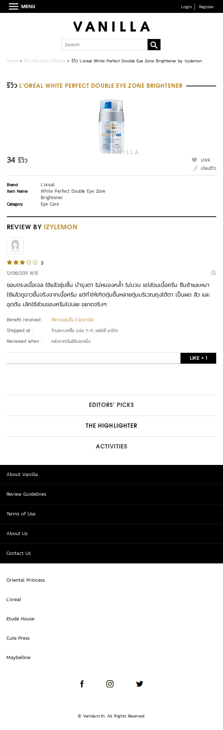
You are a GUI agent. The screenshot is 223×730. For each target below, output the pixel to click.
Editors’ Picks (111, 405)
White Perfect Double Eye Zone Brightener (73, 194)
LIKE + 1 (198, 358)
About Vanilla (22, 474)
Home (12, 61)
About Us (17, 533)
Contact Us (18, 553)
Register (206, 7)
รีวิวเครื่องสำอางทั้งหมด (44, 61)
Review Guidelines (26, 494)
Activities (111, 447)
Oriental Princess (25, 580)
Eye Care (50, 204)
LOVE (205, 160)
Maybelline (18, 657)
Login (186, 7)
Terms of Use (20, 514)
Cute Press (18, 638)
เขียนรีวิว (208, 168)
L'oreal (47, 184)
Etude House (20, 619)
